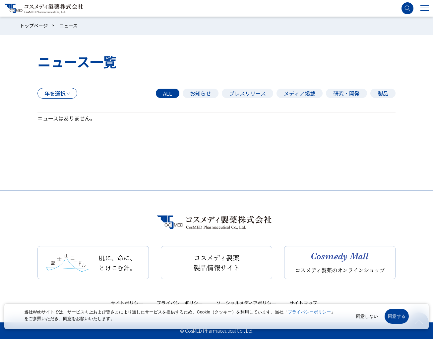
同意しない (367, 316)
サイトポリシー (127, 302)
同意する (396, 316)
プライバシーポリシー (179, 302)
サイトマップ (303, 302)
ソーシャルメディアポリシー (246, 302)
